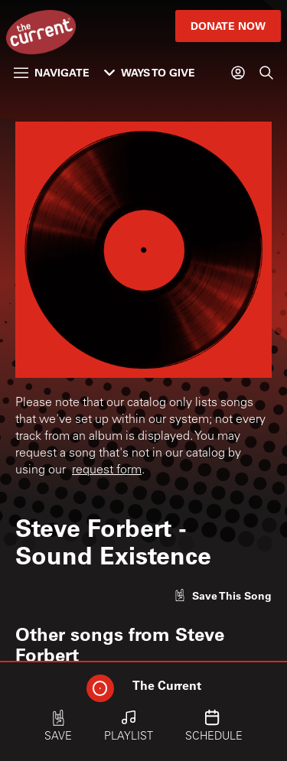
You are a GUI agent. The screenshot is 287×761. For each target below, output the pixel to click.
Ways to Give (149, 72)
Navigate (52, 72)
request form (107, 470)
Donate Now (228, 25)
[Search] (266, 72)
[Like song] (223, 595)
